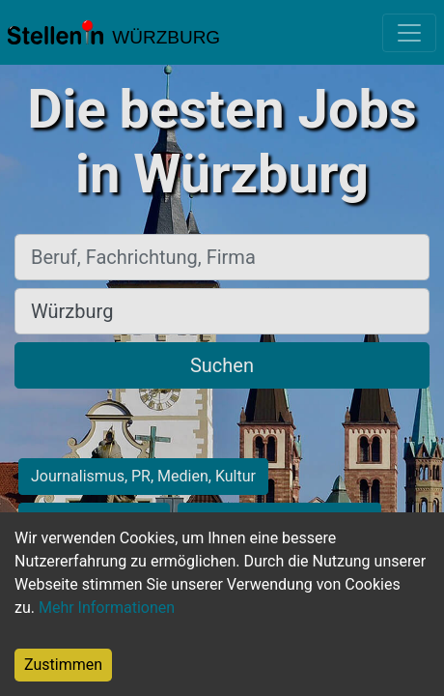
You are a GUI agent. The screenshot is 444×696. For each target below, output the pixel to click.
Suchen (222, 365)
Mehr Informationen (107, 607)
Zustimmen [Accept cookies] (63, 664)
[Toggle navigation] (409, 33)
